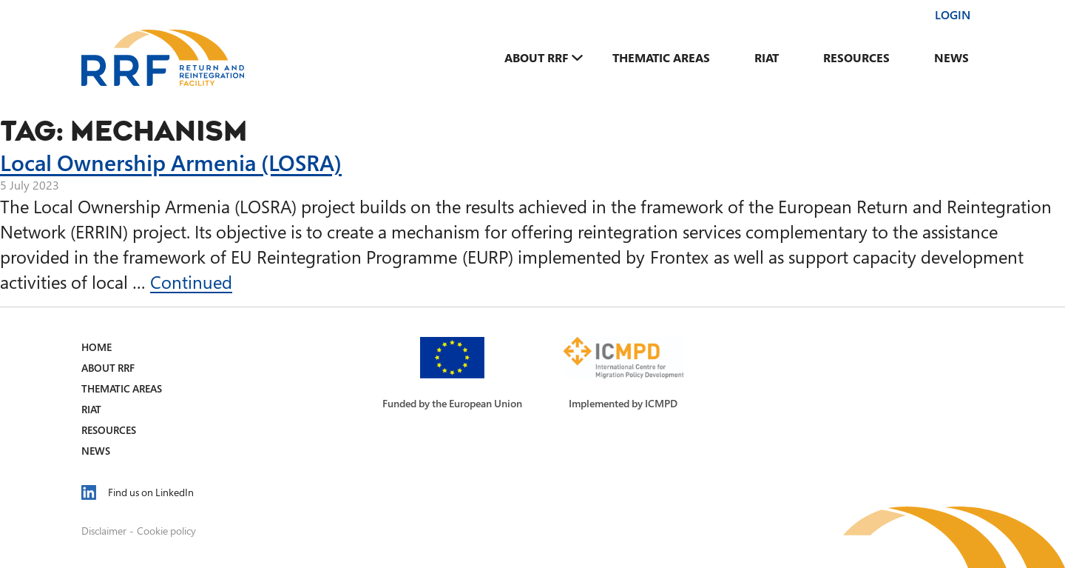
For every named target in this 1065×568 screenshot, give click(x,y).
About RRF (536, 58)
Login (952, 15)
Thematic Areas (661, 58)
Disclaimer (103, 531)
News (951, 58)
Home (96, 347)
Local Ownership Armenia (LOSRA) (171, 162)
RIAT (766, 58)
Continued (191, 282)
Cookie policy (166, 531)
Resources (856, 58)
